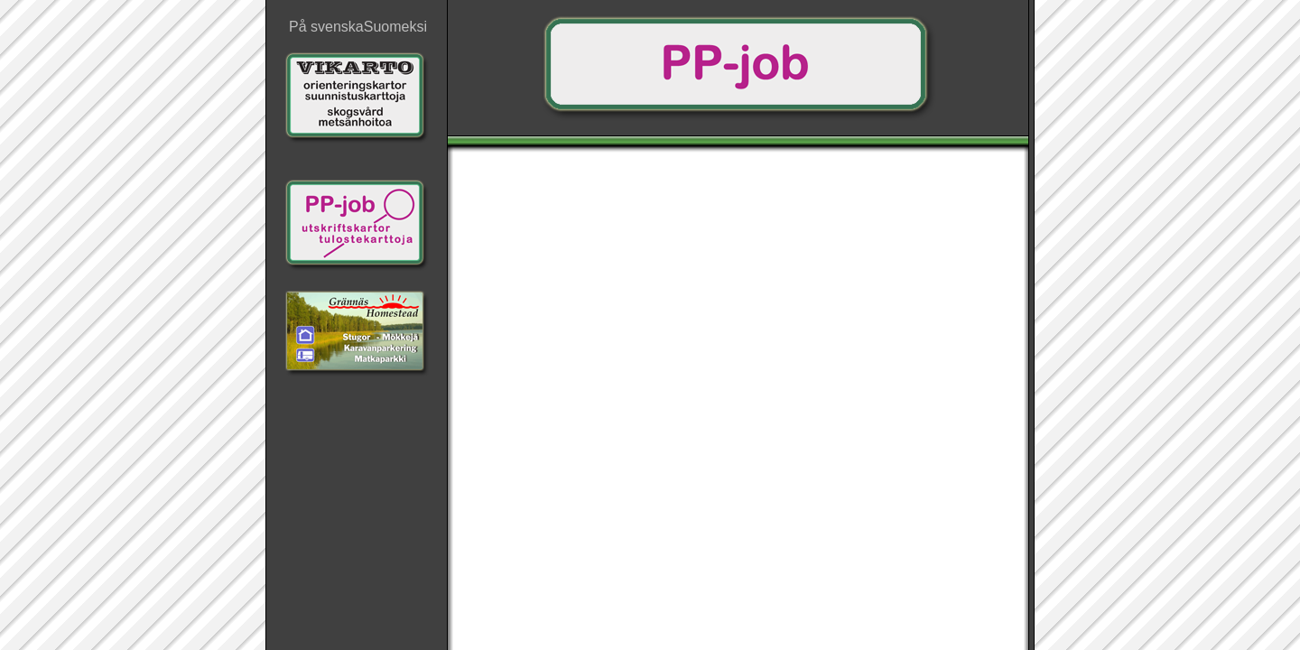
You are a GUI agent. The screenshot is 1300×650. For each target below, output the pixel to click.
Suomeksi (395, 26)
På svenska (326, 26)
